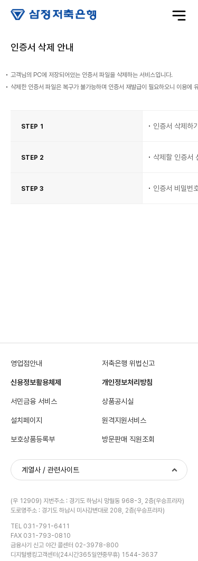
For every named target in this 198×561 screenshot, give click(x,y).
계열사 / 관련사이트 (50, 470)
